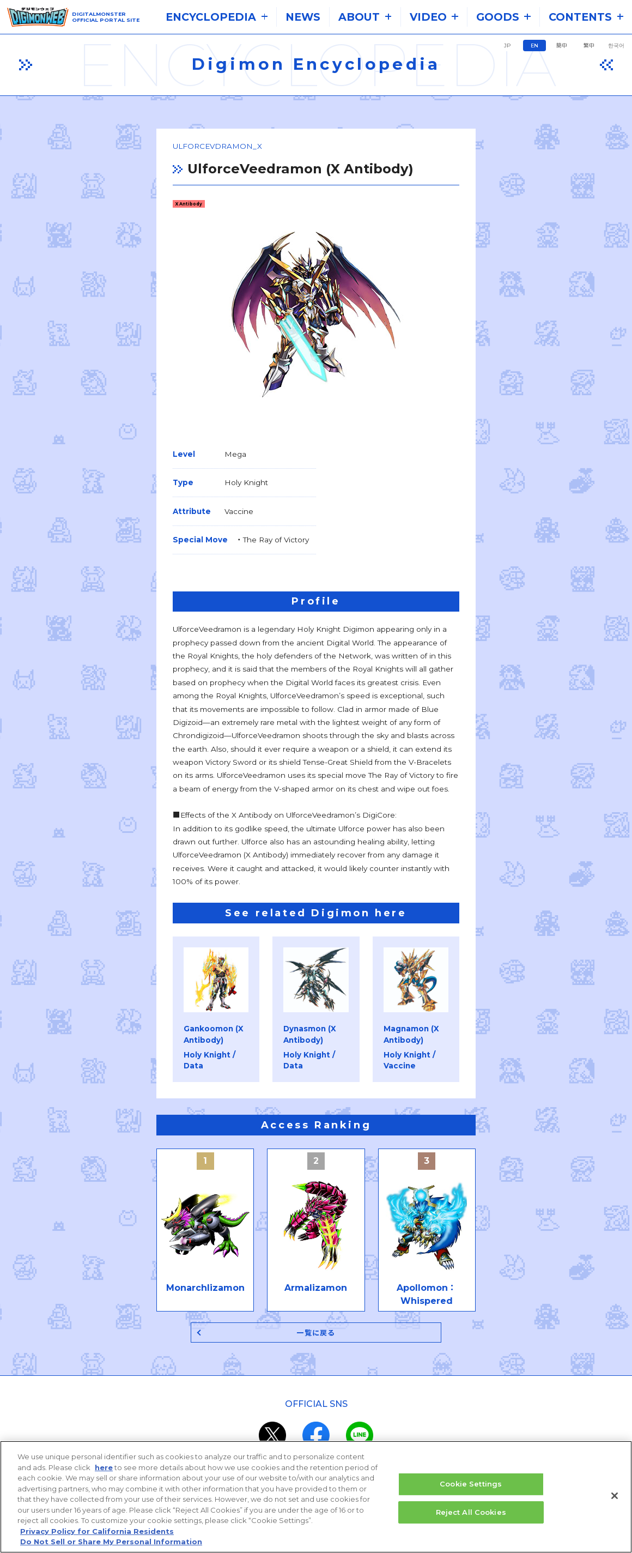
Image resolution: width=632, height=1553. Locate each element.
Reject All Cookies (471, 1516)
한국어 (616, 46)
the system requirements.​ (212, 1408)
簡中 (561, 46)
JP (507, 46)
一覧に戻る (316, 1144)
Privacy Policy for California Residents (97, 1535)
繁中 (589, 46)
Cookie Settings (471, 1487)
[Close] (615, 1500)
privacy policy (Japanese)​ (276, 1434)
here (104, 1471)
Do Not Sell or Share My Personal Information (111, 1546)
